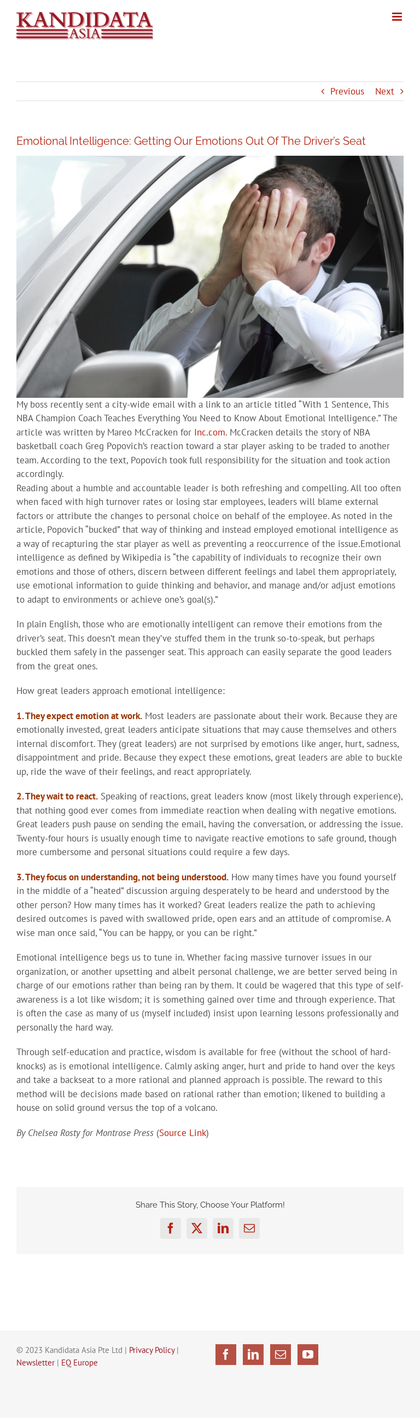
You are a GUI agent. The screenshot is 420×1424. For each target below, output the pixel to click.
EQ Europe (79, 1362)
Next (384, 91)
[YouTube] (308, 1354)
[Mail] (280, 1354)
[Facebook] (225, 1354)
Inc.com (209, 432)
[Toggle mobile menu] (398, 16)
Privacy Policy (151, 1350)
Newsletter (35, 1362)
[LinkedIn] (253, 1354)
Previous (347, 91)
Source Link (182, 1133)
